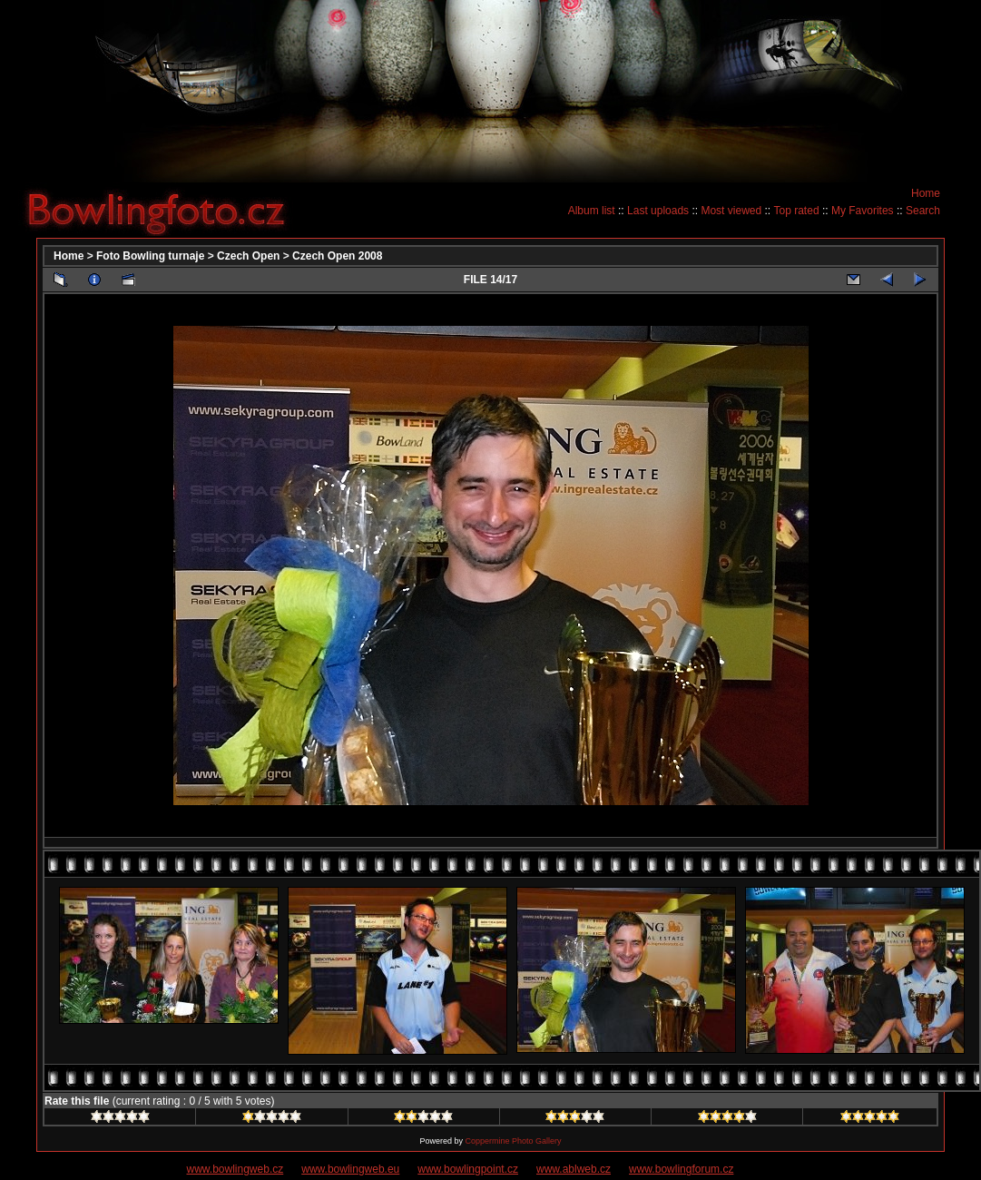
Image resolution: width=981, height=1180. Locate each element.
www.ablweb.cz (573, 1169)
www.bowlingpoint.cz (467, 1169)
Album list (591, 210)
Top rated (796, 210)
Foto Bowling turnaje (150, 256)
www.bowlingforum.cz (681, 1169)
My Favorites (862, 210)
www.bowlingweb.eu (350, 1169)
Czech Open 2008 (337, 256)
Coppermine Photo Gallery (513, 1141)
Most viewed (731, 210)
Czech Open (248, 256)
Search (923, 210)
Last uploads (658, 210)
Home (925, 193)
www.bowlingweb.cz (235, 1169)
